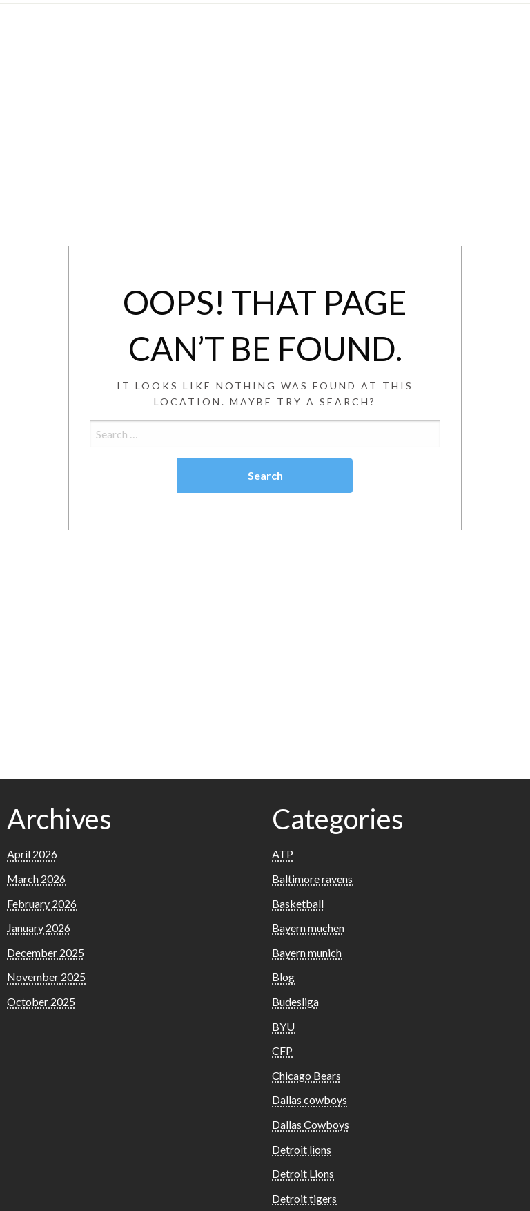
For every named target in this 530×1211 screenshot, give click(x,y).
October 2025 (41, 1001)
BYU (283, 1026)
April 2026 (32, 853)
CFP (282, 1050)
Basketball (298, 903)
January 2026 (38, 927)
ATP (282, 853)
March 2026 (36, 878)
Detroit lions (301, 1149)
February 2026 (42, 903)
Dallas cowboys (309, 1099)
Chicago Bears (306, 1075)
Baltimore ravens (312, 878)
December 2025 (45, 952)
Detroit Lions (303, 1173)
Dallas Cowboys (310, 1124)
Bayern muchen (308, 927)
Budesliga (295, 1001)
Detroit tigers (304, 1198)
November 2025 (46, 976)
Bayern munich (307, 952)
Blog (283, 976)
